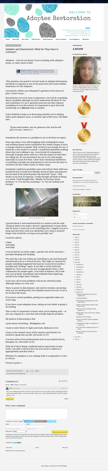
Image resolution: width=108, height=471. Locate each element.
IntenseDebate (17, 442)
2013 (76, 337)
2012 (76, 339)
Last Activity (22, 384)
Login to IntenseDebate (28, 421)
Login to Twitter (52, 421)
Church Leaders (61, 39)
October (78, 269)
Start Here (25, 39)
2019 (76, 250)
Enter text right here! (37, 413)
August (78, 274)
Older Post (65, 447)
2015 (76, 260)
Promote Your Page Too (79, 229)
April (77, 284)
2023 (76, 240)
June (77, 279)
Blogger (65, 466)
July (77, 277)
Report (66, 398)
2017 (76, 255)
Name (7, 424)
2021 (76, 245)
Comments (77, 217)
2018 (76, 252)
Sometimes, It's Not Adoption (83, 317)
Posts (76, 214)
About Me (15, 39)
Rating (16, 384)
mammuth (53, 466)
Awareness (12, 373)
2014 (76, 262)
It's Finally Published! (81, 298)
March (78, 287)
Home (8, 39)
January (78, 292)
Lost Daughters (74, 39)
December (79, 264)
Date (12, 384)
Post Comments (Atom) (19, 450)
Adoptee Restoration (78, 226)
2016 (76, 257)
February (78, 289)
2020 (76, 247)
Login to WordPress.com (40, 421)
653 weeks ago (16, 388)
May (77, 282)
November (79, 267)
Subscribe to (16, 431)
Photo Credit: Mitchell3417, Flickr (37, 218)
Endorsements (48, 39)
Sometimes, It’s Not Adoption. (19, 86)
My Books (86, 39)
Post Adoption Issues (20, 373)
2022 (76, 242)
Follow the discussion (66, 381)
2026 (76, 237)
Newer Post (9, 447)
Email (28, 424)
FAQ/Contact (36, 39)
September (79, 272)
